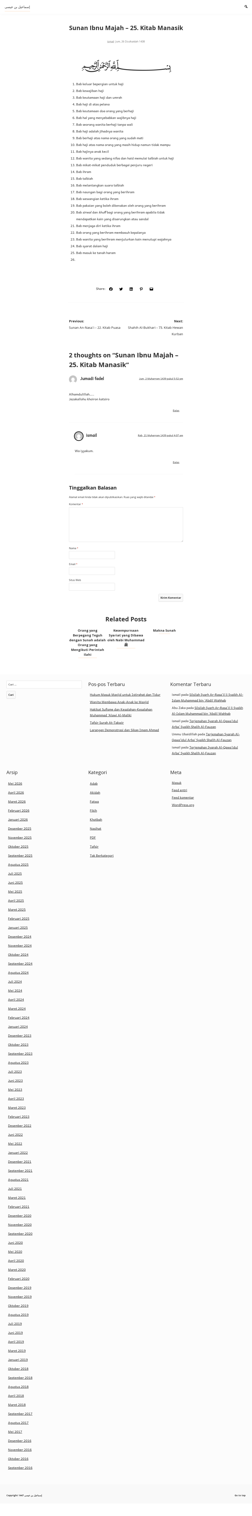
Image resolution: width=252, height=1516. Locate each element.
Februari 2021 (18, 1219)
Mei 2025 (15, 904)
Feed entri (179, 802)
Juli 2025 (15, 886)
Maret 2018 (17, 1417)
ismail (110, 52)
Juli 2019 (15, 1336)
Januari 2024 (18, 1039)
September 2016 (20, 1480)
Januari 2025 (18, 940)
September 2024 (20, 976)
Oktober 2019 (18, 1318)
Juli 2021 (15, 1201)
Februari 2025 (18, 931)
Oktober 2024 (18, 967)
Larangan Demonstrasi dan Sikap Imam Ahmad (124, 742)
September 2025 (20, 868)
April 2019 (16, 1354)
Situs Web (74, 591)
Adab (94, 796)
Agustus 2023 (18, 1075)
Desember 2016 (19, 1453)
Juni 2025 (15, 895)
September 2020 (20, 1246)
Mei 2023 (15, 1102)
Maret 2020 (17, 1282)
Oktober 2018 (18, 1381)
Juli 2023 (15, 1084)
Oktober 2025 (18, 859)
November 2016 (20, 1462)
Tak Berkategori (102, 868)
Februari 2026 (18, 823)
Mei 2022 (15, 1156)
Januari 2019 (18, 1372)
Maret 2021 (17, 1210)
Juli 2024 (15, 994)
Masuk (176, 795)
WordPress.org (183, 817)
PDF (93, 850)
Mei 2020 (15, 1264)
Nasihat (95, 841)
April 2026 (16, 805)
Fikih (93, 823)
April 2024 (16, 1012)
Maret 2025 (17, 922)
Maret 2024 (17, 1021)
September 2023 (20, 1066)
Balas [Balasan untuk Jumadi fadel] (177, 422)
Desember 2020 (19, 1228)
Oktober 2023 (18, 1057)
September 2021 (20, 1183)
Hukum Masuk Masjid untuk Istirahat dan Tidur (125, 706)
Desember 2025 (19, 841)
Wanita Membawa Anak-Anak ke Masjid (119, 714)
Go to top (240, 1507)
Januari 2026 (18, 832)
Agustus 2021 (18, 1192)
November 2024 (20, 958)
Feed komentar (183, 810)
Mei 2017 (15, 1444)
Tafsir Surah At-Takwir (107, 734)
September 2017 (20, 1426)
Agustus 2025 (18, 877)
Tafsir (94, 859)
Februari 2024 (18, 1030)
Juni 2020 (15, 1255)
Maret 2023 (17, 1120)
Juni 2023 (15, 1093)
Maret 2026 (17, 814)
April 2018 (16, 1408)
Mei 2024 (15, 1003)
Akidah (95, 805)
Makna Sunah (165, 642)
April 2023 (16, 1111)
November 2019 (20, 1309)
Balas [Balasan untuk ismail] (177, 474)
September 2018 (20, 1390)
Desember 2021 (19, 1174)
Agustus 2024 (18, 985)
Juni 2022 (15, 1147)
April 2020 (16, 1273)
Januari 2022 (18, 1165)
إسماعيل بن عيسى (17, 7)
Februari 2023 (18, 1129)
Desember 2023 (19, 1048)
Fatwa (94, 814)
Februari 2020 (18, 1291)
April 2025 (16, 913)
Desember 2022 (19, 1138)
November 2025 (20, 850)
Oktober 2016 (18, 1471)
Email (72, 575)
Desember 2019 (19, 1300)
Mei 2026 (15, 796)
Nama (72, 559)
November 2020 (20, 1237)
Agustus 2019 (18, 1327)
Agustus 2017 (18, 1435)
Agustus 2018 (18, 1399)
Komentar (75, 515)
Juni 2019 (15, 1345)
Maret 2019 (17, 1363)
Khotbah (96, 832)
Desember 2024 (19, 949)
